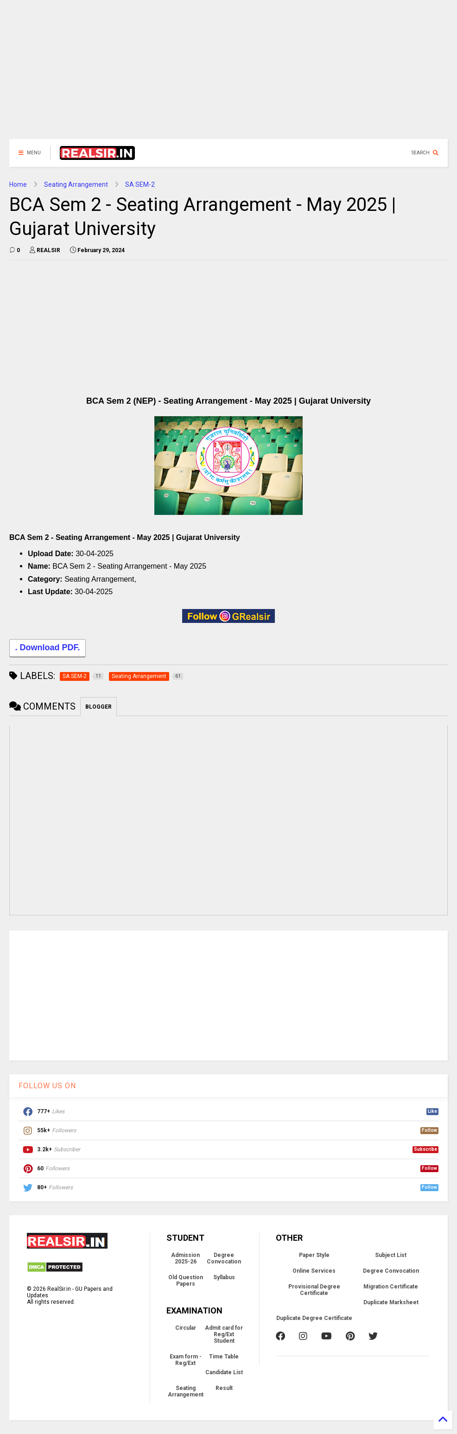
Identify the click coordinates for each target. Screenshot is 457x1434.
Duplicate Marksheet (391, 1302)
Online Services (314, 1271)
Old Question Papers (185, 1280)
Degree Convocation (224, 1258)
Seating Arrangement (76, 184)
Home (18, 184)
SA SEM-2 (140, 184)
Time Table (224, 1356)
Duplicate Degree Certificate (314, 1318)
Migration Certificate (390, 1286)
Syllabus (224, 1277)
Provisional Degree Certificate (314, 1289)
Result (224, 1388)
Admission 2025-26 (185, 1258)
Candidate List (224, 1372)
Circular (185, 1328)
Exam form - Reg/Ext (186, 1359)
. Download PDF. (47, 648)
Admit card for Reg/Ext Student (224, 1334)
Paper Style (314, 1255)
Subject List (390, 1255)
